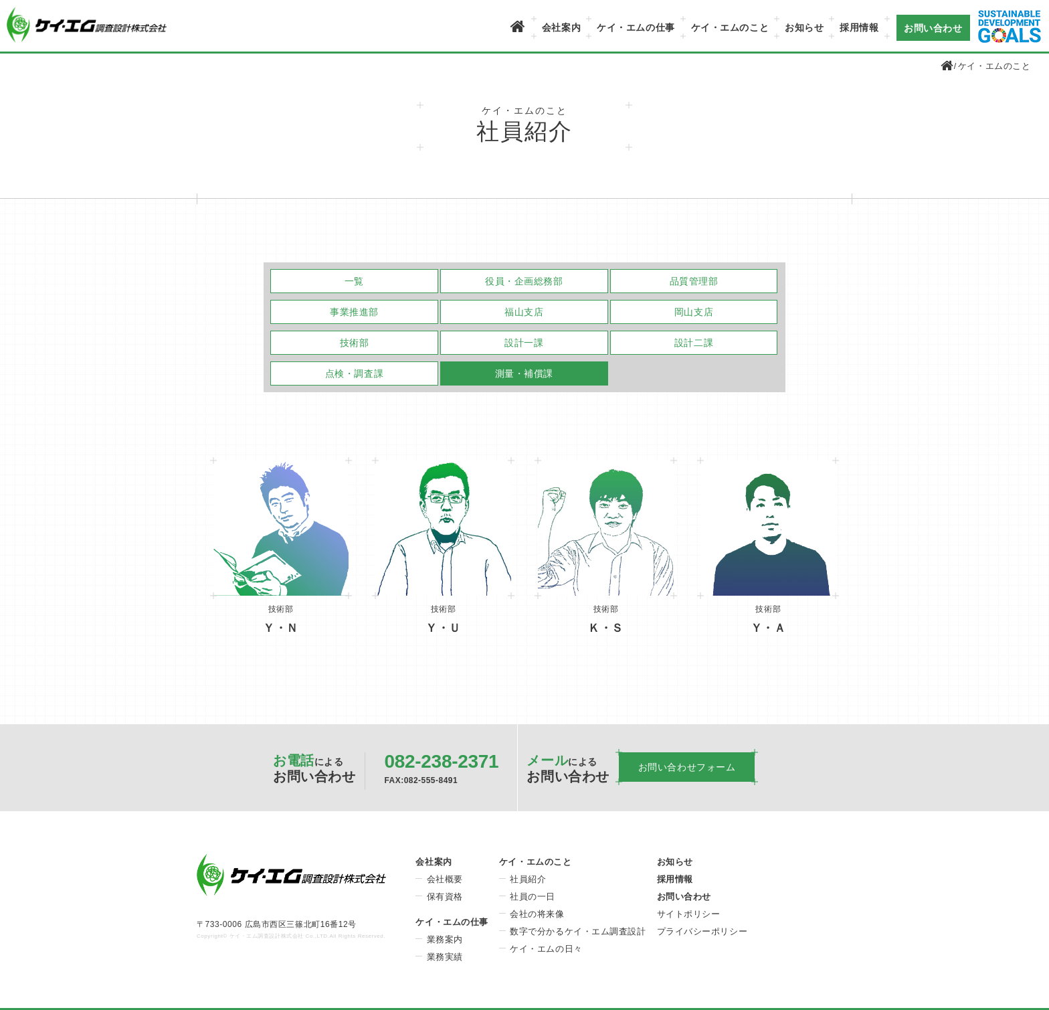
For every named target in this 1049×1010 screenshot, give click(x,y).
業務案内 (445, 939)
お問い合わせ (933, 27)
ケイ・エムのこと (730, 27)
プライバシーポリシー (702, 931)
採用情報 (859, 27)
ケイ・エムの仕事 (635, 27)
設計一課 (523, 342)
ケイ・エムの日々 (546, 949)
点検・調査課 (354, 373)
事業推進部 (354, 312)
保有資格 (445, 897)
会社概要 (445, 879)
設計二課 (693, 342)
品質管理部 (694, 281)
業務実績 (445, 957)
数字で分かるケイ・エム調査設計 (578, 931)
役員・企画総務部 (524, 281)
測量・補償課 (524, 373)
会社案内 (561, 27)
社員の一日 (532, 897)
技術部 (354, 342)
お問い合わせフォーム (687, 767)
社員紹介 (528, 879)
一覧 (354, 281)
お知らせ (804, 27)
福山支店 (523, 312)
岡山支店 (693, 312)
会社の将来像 (537, 914)
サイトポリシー (689, 914)
